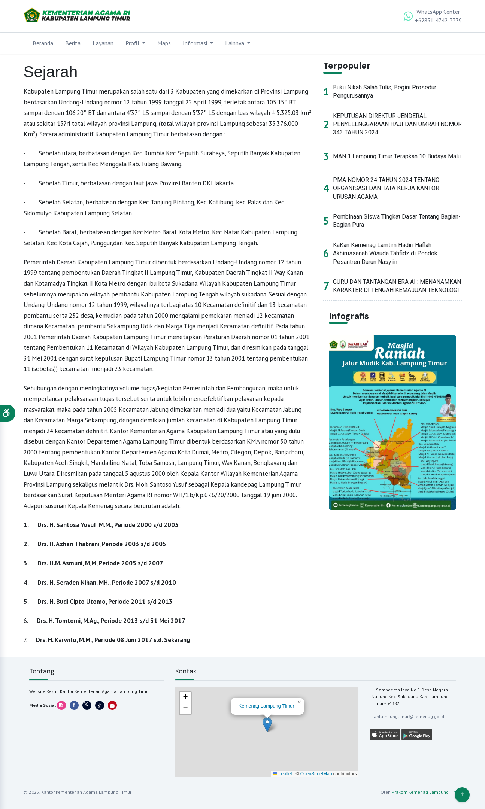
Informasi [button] (196, 43)
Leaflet (282, 773)
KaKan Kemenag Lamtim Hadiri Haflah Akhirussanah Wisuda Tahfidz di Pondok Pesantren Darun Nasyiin (385, 254)
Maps (164, 43)
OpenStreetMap (316, 773)
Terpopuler (347, 66)
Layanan (103, 43)
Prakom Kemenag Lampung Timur (427, 792)
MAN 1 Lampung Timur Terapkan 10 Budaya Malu (397, 156)
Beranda (43, 43)
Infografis (349, 316)
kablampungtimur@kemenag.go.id (408, 716)
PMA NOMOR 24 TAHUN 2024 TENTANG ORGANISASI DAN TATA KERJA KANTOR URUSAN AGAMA (386, 189)
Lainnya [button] (235, 43)
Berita (73, 43)
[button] (7, 413)
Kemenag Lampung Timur (266, 706)
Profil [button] (133, 43)
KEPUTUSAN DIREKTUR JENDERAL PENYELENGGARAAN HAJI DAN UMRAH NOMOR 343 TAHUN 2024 (397, 125)
